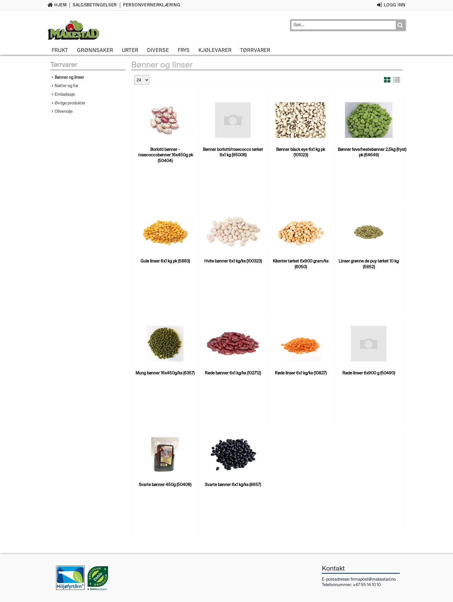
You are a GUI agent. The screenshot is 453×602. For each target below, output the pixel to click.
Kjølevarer (214, 50)
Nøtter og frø (66, 85)
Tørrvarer (255, 50)
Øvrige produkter (70, 103)
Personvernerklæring (151, 4)
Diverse (158, 50)
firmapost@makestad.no (373, 579)
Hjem (60, 4)
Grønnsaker (95, 50)
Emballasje (65, 94)
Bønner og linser (69, 77)
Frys (184, 50)
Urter (130, 50)
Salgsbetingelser (95, 4)
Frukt (60, 50)
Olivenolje (64, 111)
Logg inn (395, 4)
